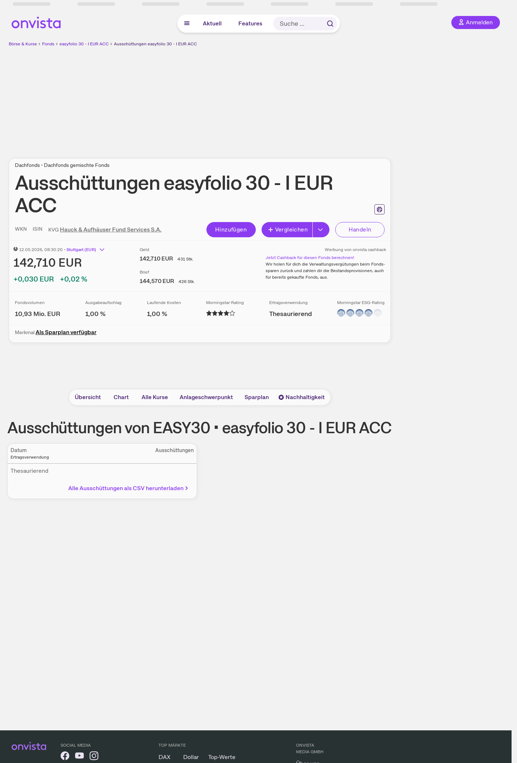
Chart (121, 397)
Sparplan (257, 397)
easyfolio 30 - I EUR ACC (84, 44)
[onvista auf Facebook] (65, 757)
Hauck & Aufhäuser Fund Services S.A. (110, 229)
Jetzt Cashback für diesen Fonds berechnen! (310, 258)
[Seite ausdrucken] (379, 209)
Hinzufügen (231, 229)
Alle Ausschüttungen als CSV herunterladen (128, 488)
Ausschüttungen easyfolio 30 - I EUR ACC (155, 44)
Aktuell (212, 23)
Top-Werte (221, 757)
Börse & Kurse (23, 44)
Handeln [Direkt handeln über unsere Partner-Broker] (360, 229)
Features (250, 23)
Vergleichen (288, 229)
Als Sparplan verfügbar (66, 332)
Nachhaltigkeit (301, 397)
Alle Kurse (154, 397)
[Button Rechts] (321, 229)
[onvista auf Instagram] (94, 757)
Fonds (48, 44)
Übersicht (88, 397)
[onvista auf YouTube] (79, 757)
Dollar (191, 757)
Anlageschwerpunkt (206, 397)
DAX (165, 757)
